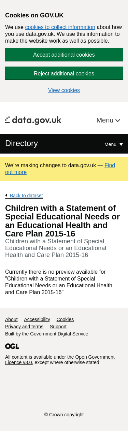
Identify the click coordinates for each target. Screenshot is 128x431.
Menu (105, 120)
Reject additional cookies (64, 73)
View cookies (64, 90)
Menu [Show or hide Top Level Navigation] (111, 144)
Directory (21, 143)
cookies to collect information (60, 27)
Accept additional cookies (64, 55)
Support (58, 326)
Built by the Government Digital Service (46, 333)
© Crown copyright (64, 414)
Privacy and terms (24, 326)
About (11, 319)
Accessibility (37, 319)
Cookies (65, 319)
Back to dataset (26, 195)
